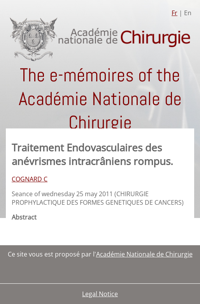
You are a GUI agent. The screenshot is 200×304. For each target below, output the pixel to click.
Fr (174, 13)
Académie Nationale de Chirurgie (144, 254)
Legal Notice (100, 294)
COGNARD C (29, 179)
